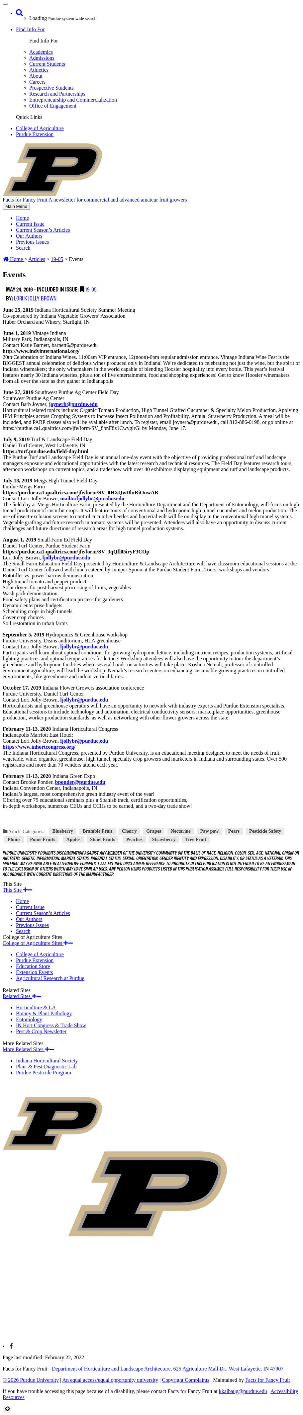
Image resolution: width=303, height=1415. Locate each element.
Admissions (41, 58)
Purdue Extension (34, 134)
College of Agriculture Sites (38, 943)
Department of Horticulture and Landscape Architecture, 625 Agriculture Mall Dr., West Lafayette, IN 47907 (167, 1369)
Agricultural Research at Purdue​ (50, 978)
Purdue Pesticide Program (43, 1072)
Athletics (39, 70)
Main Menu (16, 207)
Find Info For (30, 29)
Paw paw (209, 831)
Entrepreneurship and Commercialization (73, 100)
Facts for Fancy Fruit (267, 1380)
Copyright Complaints (185, 1380)
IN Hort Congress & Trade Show (51, 1025)
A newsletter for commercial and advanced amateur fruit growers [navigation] (118, 200)
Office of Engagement (52, 106)
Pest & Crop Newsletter (41, 1031)
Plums (14, 839)
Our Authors (29, 236)
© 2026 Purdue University (31, 1380)
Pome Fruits (42, 839)
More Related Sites (28, 1049)
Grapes (153, 831)
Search (23, 248)
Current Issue (30, 224)
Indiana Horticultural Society (47, 1060)
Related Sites (22, 996)
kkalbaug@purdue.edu (243, 1391)
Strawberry (164, 839)
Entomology (29, 1019)
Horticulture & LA (36, 1007)
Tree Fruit (195, 839)
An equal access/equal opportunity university (110, 1380)
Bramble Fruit (97, 831)
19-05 (91, 289)
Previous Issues (32, 242)
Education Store (33, 966)
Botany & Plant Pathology (44, 1013)
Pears (234, 831)
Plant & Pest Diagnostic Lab (46, 1066)
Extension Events (34, 972)
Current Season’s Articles (43, 230)
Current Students (47, 64)
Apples (73, 839)
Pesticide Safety (265, 831)
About (36, 76)
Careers (37, 82)
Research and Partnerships (57, 94)
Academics (41, 52)
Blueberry (62, 831)
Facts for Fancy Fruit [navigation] (25, 200)
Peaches (134, 839)
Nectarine (181, 831)
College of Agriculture (40, 128)
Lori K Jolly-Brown (35, 298)
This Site (17, 890)
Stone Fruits (102, 839)
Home (22, 218)
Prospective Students (51, 88)
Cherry (129, 831)
